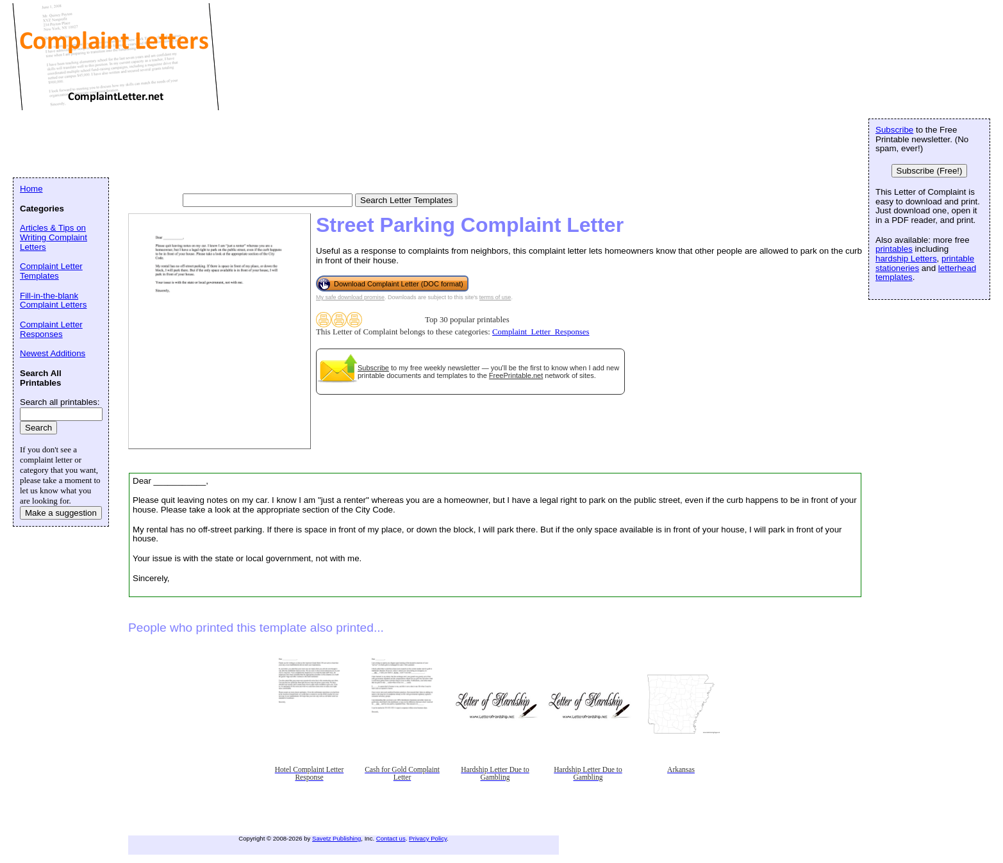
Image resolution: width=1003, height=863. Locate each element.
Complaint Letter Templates (51, 271)
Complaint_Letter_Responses (540, 331)
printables (894, 249)
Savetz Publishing (336, 838)
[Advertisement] (246, 144)
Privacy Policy (428, 838)
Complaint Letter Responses (51, 329)
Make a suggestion (61, 513)
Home (31, 188)
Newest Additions (52, 353)
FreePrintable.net (516, 375)
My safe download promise (350, 297)
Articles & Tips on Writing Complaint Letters (53, 237)
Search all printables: (59, 402)
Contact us (391, 838)
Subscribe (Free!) (930, 171)
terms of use (495, 297)
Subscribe (373, 368)
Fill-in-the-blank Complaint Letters (53, 300)
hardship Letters (906, 258)
